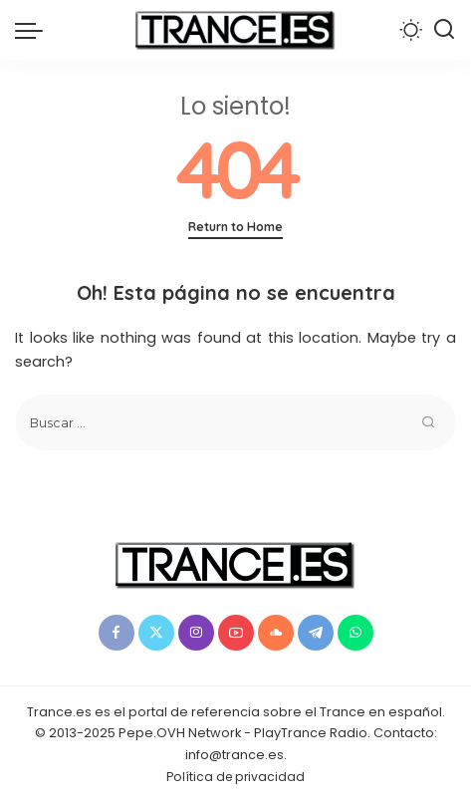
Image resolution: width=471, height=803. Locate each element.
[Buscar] (444, 30)
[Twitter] (156, 633)
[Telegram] (316, 633)
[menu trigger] (34, 30)
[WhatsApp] (355, 633)
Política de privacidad (235, 776)
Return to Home (235, 226)
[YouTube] (236, 633)
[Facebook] (116, 633)
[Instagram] (196, 633)
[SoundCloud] (276, 633)
